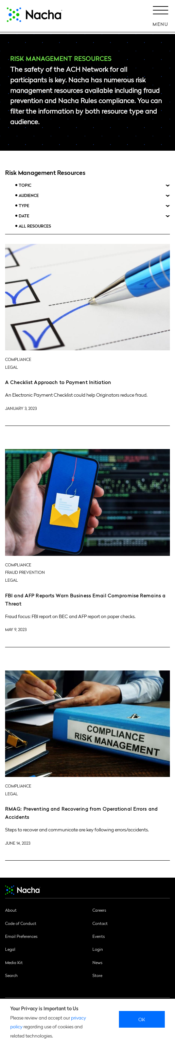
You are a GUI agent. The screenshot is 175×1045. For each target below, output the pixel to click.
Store (97, 975)
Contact (100, 923)
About (11, 910)
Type (24, 205)
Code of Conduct (20, 923)
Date (24, 215)
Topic (25, 185)
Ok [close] (141, 1019)
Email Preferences (21, 936)
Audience (29, 195)
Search (11, 975)
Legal (10, 949)
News (97, 962)
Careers (99, 910)
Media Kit (14, 962)
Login (97, 949)
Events (98, 936)
